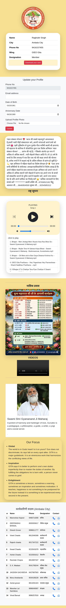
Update (9, 128)
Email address (11, 93)
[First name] (33, 88)
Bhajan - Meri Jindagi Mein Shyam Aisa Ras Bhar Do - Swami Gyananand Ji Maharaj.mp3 (31, 243)
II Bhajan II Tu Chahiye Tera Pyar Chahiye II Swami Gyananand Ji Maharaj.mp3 (30, 271)
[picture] (33, 123)
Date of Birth (11, 102)
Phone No (10, 84)
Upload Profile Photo (14, 120)
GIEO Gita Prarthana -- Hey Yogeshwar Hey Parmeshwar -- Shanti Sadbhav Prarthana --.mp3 (33, 264)
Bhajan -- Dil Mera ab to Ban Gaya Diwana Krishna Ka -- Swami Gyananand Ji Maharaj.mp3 (32, 257)
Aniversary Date (12, 111)
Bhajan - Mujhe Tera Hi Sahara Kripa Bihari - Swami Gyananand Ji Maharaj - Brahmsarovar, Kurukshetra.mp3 (31, 250)
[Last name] (33, 97)
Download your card (33, 63)
